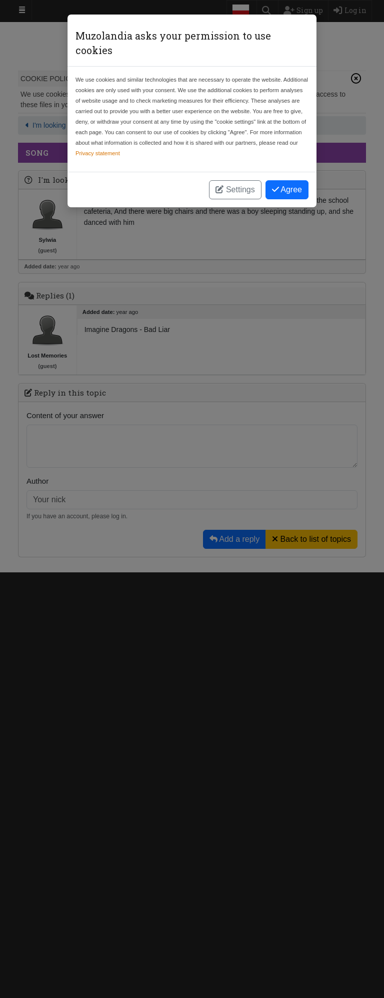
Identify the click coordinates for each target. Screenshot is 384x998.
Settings (235, 189)
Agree (287, 189)
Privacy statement (98, 153)
